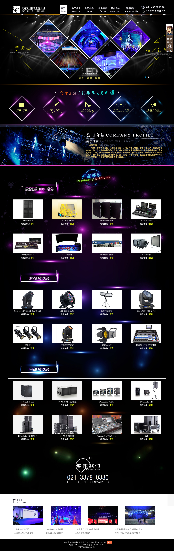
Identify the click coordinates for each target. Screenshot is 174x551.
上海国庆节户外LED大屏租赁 (87, 529)
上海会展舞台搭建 (82, 533)
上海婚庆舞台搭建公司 (23, 533)
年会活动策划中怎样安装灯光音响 (129, 529)
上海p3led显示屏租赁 (54, 533)
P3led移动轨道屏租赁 (54, 529)
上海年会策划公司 (21, 529)
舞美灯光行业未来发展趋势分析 (128, 533)
